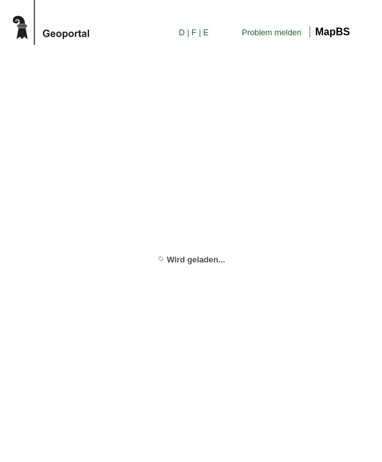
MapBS (332, 31)
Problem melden (271, 32)
